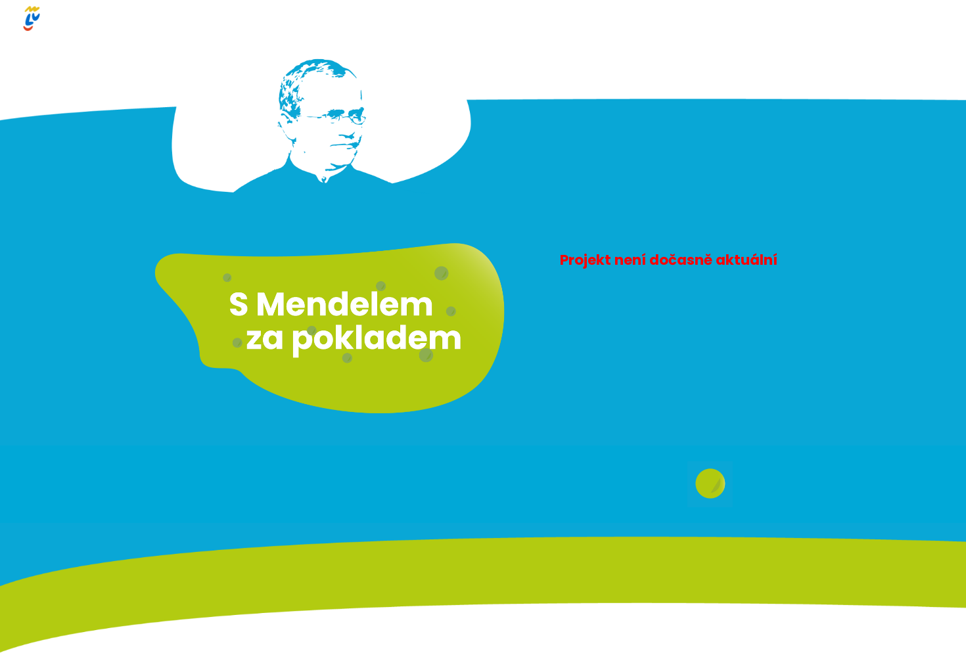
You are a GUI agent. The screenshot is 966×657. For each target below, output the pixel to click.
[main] (678, 256)
